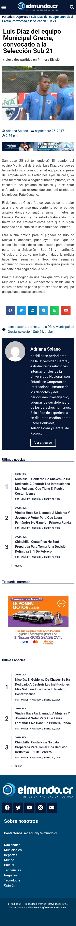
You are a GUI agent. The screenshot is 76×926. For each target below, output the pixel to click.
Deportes (22, 17)
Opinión (9, 885)
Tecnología (12, 880)
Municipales (13, 850)
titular (49, 332)
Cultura (9, 865)
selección (25, 332)
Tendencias (12, 870)
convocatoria (17, 327)
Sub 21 (38, 332)
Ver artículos (43, 442)
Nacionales (12, 845)
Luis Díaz (47, 327)
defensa (33, 327)
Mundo (9, 860)
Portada (7, 17)
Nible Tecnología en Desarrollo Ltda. (47, 907)
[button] (4, 7)
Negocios (11, 875)
